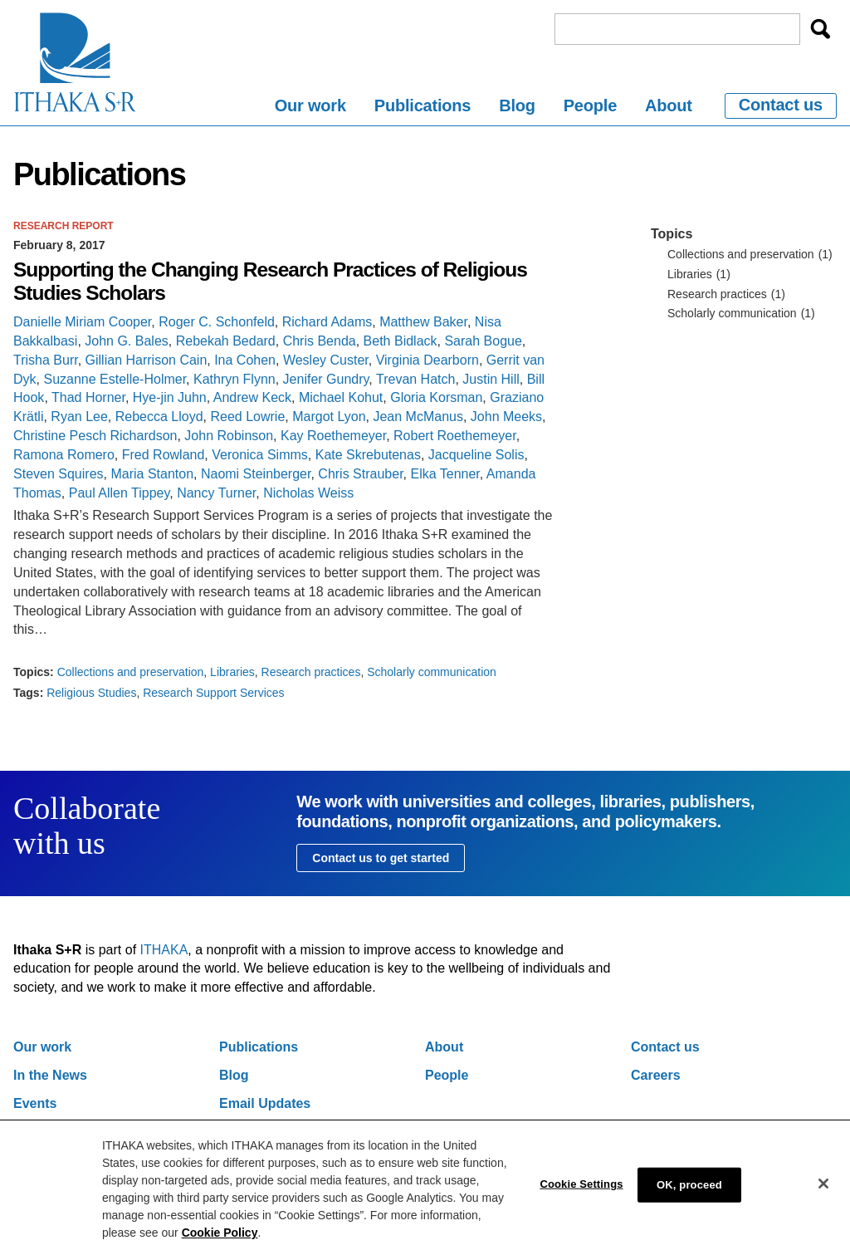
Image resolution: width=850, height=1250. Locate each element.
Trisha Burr (45, 360)
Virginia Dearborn (427, 360)
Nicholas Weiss (308, 493)
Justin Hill (490, 379)
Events (34, 1103)
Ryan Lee (79, 416)
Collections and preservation (130, 672)
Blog (517, 105)
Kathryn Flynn (234, 379)
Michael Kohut (341, 397)
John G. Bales (127, 341)
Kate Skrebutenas (368, 455)
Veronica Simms (260, 455)
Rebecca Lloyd (159, 416)
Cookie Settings (581, 1196)
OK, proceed (689, 1197)
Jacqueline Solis (476, 455)
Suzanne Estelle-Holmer (114, 379)
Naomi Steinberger (256, 474)
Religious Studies (91, 692)
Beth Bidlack (400, 341)
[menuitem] (310, 108)
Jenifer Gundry (326, 379)
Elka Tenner (444, 474)
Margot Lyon (328, 416)
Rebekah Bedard (226, 341)
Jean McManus (418, 416)
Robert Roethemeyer (454, 436)
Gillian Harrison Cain (146, 360)
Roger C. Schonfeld (217, 322)
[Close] (823, 1196)
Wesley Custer (326, 360)
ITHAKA (164, 950)
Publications (422, 105)
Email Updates (264, 1103)
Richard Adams (327, 322)
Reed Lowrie (247, 416)
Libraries (232, 672)
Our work (310, 105)
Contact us (781, 104)
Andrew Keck (252, 397)
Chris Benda (319, 341)
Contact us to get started (380, 858)
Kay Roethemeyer (333, 436)
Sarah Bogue (482, 341)
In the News (50, 1075)
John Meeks (506, 416)
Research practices (311, 672)
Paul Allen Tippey (119, 493)
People (590, 105)
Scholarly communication (431, 672)
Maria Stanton (151, 474)
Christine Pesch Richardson (95, 436)
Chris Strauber (360, 474)
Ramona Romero (64, 455)
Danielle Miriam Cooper (82, 322)
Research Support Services (213, 692)
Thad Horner (88, 397)
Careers (656, 1075)
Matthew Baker (423, 322)
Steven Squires (58, 474)
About (668, 105)
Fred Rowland (163, 455)
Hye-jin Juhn (170, 397)
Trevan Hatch (415, 379)
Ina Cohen (245, 360)
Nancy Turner (216, 493)
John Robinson (228, 436)
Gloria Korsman (436, 397)
